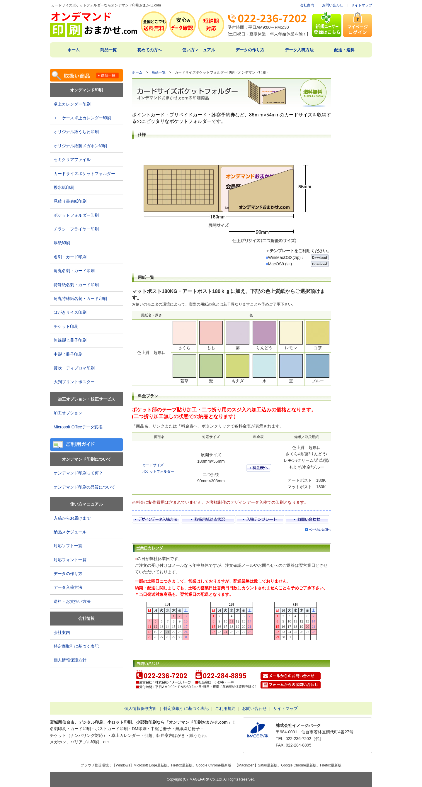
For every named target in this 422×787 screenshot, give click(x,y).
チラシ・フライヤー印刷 (76, 229)
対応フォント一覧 (70, 559)
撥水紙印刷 (64, 187)
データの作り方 (250, 50)
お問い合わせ (332, 5)
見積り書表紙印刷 (72, 201)
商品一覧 (108, 50)
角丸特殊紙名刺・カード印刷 (80, 298)
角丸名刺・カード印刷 (74, 270)
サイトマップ (361, 5)
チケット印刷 (66, 326)
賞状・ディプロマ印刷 (74, 368)
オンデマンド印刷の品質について (84, 487)
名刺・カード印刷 (70, 257)
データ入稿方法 (299, 50)
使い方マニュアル (198, 50)
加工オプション (68, 413)
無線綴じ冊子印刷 (70, 340)
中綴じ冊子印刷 (68, 354)
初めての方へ (149, 50)
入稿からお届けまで (72, 518)
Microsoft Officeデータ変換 (78, 427)
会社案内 (307, 5)
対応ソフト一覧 (68, 545)
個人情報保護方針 (70, 660)
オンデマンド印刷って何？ (78, 473)
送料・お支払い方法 (72, 601)
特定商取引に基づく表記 (76, 646)
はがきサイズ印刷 (70, 312)
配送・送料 (344, 50)
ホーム (73, 50)
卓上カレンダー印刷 (74, 104)
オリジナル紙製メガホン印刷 (80, 145)
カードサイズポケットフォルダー (84, 173)
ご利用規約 (225, 708)
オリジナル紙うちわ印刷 (76, 131)
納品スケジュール (70, 532)
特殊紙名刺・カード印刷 (76, 284)
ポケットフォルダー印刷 (76, 215)
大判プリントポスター (74, 381)
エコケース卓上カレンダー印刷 (82, 118)
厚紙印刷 (64, 242)
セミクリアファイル (74, 159)
